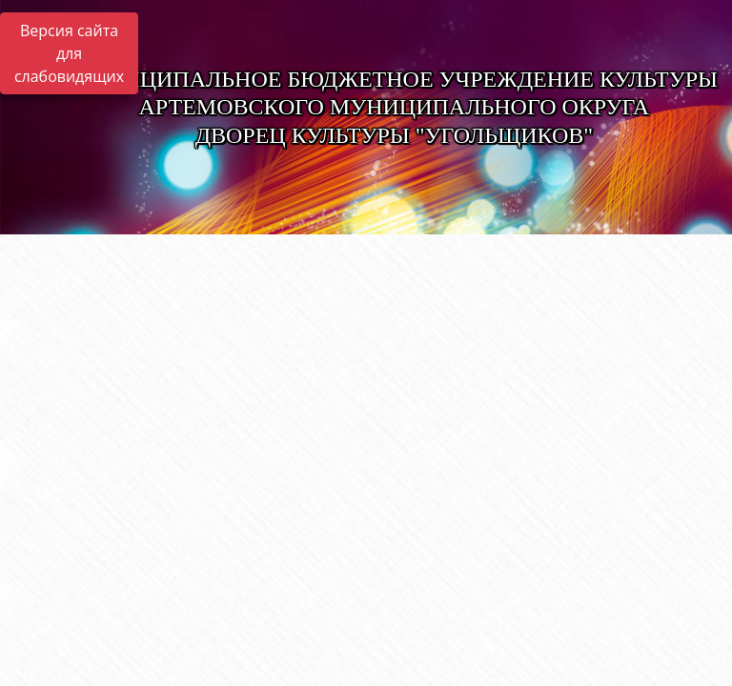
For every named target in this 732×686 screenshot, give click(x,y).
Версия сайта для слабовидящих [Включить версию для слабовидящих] (69, 53)
